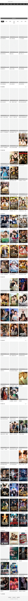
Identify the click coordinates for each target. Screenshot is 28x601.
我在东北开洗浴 (21, 165)
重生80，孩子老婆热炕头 (5, 132)
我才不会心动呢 (12, 322)
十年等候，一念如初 (4, 449)
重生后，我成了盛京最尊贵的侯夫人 (6, 117)
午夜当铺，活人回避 (22, 497)
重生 (4, 4)
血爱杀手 (2, 591)
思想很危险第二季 (3, 545)
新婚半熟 (20, 370)
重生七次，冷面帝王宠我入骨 (14, 117)
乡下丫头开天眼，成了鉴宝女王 (6, 210)
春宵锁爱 (20, 449)
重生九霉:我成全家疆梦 (13, 147)
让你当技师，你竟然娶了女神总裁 (6, 228)
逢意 (10, 307)
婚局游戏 (2, 497)
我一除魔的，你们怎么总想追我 (15, 512)
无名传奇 (11, 545)
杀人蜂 (20, 527)
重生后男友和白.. (3, 53)
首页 (1, 4)
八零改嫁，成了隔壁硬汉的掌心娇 (15, 165)
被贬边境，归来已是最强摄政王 (15, 434)
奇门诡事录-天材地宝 (13, 482)
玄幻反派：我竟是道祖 (4, 274)
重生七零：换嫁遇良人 (4, 147)
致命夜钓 (11, 527)
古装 (20, 4)
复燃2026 (20, 322)
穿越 (8, 4)
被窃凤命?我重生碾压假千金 (23, 117)
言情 (14, 4)
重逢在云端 (11, 53)
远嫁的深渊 (2, 482)
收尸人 (2, 512)
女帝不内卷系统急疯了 (13, 464)
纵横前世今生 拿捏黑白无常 (5, 165)
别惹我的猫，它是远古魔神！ (5, 527)
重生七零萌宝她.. (12, 38)
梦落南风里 (20, 385)
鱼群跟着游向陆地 (22, 355)
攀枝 (1, 322)
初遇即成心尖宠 (3, 307)
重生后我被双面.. (3, 38)
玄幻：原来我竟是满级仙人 (14, 228)
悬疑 (24, 4)
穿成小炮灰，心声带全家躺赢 (5, 195)
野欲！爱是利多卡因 (13, 355)
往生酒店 (2, 355)
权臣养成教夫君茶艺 (4, 464)
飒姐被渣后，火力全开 (22, 337)
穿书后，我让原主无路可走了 (14, 195)
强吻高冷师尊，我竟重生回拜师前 (6, 434)
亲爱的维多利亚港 (3, 337)
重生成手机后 (3, 180)
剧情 (14, 22)
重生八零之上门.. (21, 53)
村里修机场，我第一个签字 (14, 210)
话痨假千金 (2, 370)
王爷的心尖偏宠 (21, 434)
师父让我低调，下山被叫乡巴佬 (15, 385)
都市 (17, 4)
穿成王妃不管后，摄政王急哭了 (15, 449)
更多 (26, 86)
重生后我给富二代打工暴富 (14, 132)
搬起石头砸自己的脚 (13, 180)
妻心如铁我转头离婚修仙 (14, 370)
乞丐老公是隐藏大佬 (13, 337)
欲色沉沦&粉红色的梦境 (13, 591)
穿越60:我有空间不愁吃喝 (23, 195)
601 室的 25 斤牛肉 (4, 292)
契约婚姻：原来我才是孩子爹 (14, 497)
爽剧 (11, 4)
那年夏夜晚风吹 (3, 385)
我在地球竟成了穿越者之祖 (23, 274)
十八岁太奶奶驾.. (21, 38)
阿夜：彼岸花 (21, 292)
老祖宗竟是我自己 (12, 274)
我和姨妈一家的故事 (22, 591)
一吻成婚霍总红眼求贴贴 (14, 292)
